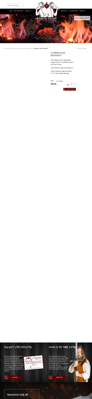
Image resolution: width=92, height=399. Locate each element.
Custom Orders (73, 11)
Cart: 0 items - (82, 18)
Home (10, 11)
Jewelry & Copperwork (24, 48)
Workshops (64, 11)
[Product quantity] (73, 84)
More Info (59, 377)
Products (27, 11)
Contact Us (82, 11)
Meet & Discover (18, 11)
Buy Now (15, 377)
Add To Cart (71, 89)
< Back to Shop (81, 48)
